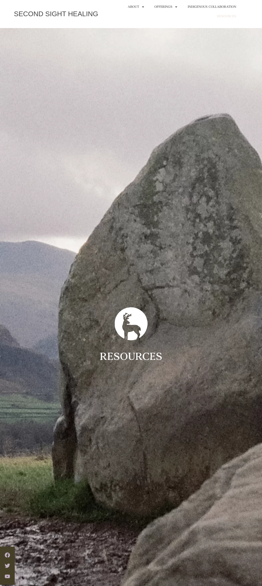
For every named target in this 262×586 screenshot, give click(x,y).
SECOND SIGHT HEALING (56, 14)
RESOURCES (226, 12)
